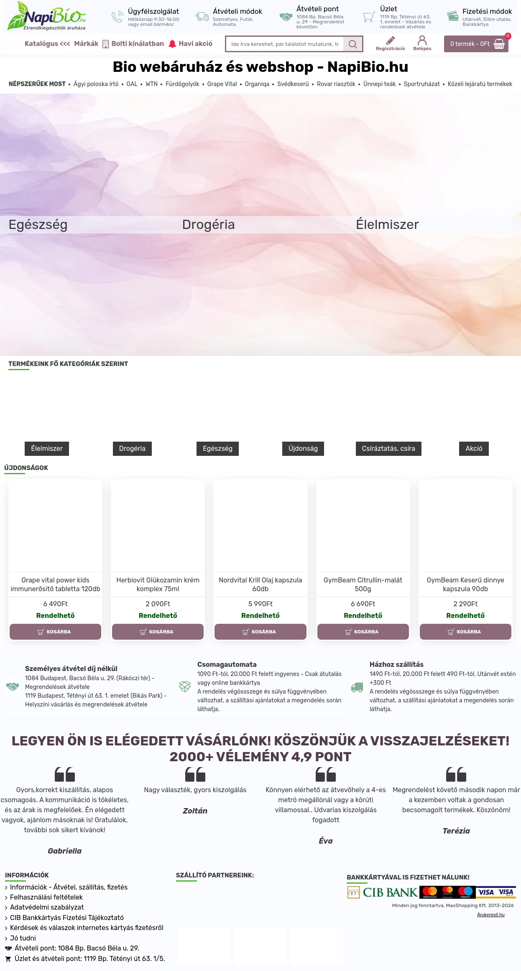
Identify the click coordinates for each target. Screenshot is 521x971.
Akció (473, 448)
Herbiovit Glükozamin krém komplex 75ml (157, 584)
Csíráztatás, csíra (388, 448)
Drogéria (132, 448)
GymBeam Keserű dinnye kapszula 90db (465, 584)
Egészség (217, 448)
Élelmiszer (47, 448)
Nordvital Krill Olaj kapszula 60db (260, 584)
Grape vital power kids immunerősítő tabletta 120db (55, 584)
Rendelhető (55, 616)
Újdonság (303, 448)
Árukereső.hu (490, 914)
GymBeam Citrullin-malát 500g (363, 584)
